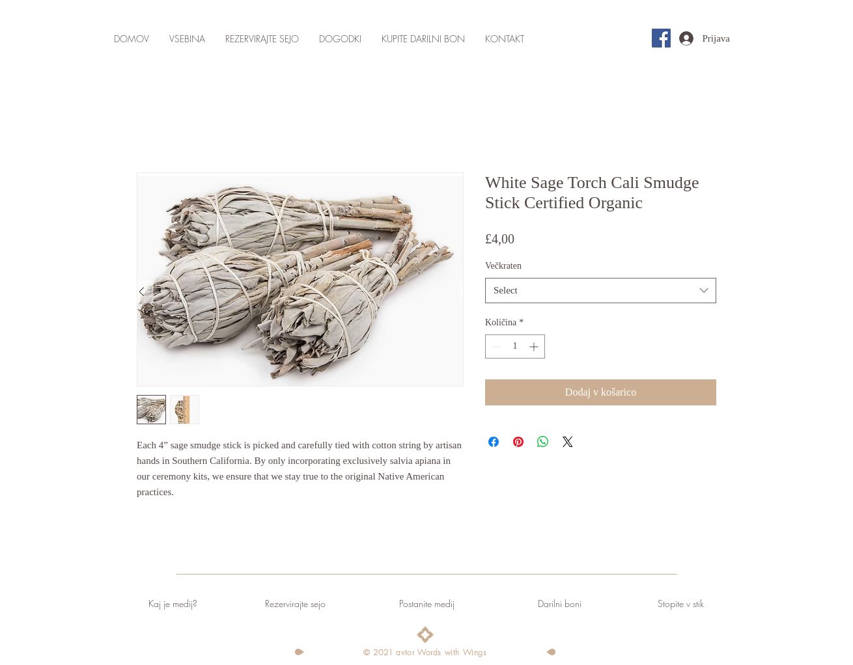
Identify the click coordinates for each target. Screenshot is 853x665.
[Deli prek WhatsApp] (543, 442)
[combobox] (600, 290)
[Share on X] (568, 442)
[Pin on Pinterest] (518, 442)
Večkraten (503, 266)
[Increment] (535, 346)
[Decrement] (495, 346)
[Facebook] (661, 38)
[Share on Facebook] (493, 442)
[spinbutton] (515, 346)
